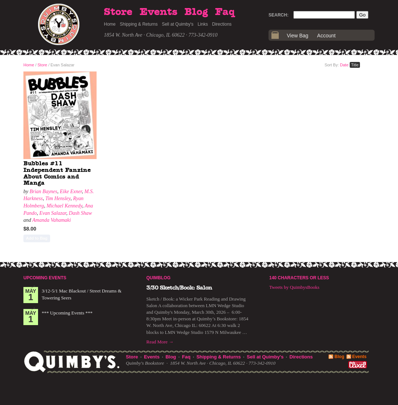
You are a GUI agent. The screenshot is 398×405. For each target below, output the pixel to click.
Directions (222, 24)
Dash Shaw (80, 213)
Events (158, 12)
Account (326, 35)
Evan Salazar (53, 213)
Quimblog (158, 277)
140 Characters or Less (299, 277)
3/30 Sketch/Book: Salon (179, 288)
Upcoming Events (44, 277)
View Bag (297, 35)
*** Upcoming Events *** (67, 313)
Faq (225, 12)
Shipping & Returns (139, 24)
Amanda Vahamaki (51, 220)
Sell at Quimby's (177, 24)
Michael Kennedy (64, 206)
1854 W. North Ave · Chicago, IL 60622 (144, 35)
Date (344, 65)
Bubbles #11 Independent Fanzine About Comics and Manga (57, 173)
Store (118, 12)
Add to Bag (37, 238)
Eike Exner (71, 191)
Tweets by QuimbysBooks (294, 287)
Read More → (159, 342)
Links (203, 24)
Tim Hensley (58, 198)
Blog (196, 12)
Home (110, 24)
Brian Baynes (43, 191)
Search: (279, 15)
